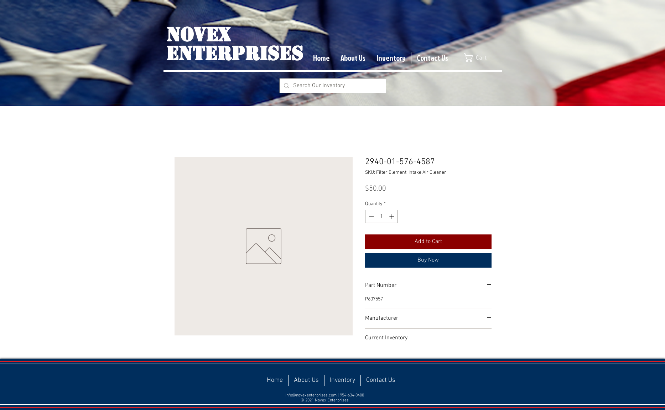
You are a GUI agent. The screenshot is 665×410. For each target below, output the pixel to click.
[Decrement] (370, 216)
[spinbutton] (381, 216)
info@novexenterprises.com (311, 395)
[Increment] (392, 216)
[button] (480, 57)
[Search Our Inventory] (332, 86)
